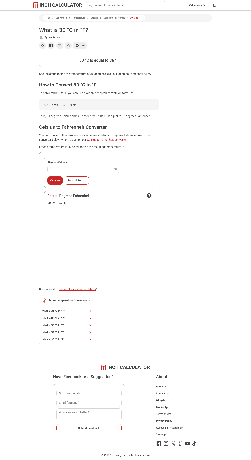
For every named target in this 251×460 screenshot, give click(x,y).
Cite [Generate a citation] (80, 45)
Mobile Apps (163, 407)
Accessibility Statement (169, 427)
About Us (161, 386)
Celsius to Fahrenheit (114, 17)
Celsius (94, 17)
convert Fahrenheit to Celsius (77, 289)
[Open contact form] (149, 196)
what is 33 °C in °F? (67, 325)
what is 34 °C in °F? (67, 332)
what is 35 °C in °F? (67, 339)
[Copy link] (42, 45)
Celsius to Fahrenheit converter (106, 139)
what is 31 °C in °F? (67, 310)
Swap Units (76, 180)
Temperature (78, 17)
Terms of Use (163, 414)
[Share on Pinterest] (68, 45)
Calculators (197, 5)
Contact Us (162, 393)
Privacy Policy (164, 420)
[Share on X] (59, 45)
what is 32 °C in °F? (67, 318)
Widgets (161, 400)
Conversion (61, 17)
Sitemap (161, 434)
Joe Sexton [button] (54, 37)
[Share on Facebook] (51, 45)
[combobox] (130, 5)
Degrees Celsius (57, 162)
